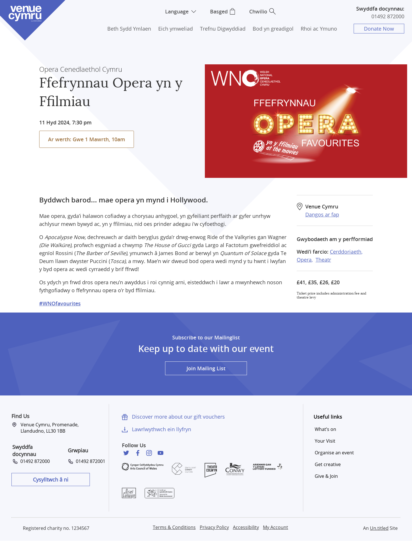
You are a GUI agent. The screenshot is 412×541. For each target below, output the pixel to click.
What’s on (325, 429)
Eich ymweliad (175, 28)
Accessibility (246, 527)
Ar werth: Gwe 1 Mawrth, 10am (86, 139)
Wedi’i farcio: (312, 251)
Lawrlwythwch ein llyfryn (161, 429)
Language (177, 11)
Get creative (328, 464)
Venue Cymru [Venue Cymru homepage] (25, 13)
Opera (304, 259)
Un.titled (379, 528)
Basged (219, 11)
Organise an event (334, 452)
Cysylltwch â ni (50, 479)
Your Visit (325, 441)
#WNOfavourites (60, 303)
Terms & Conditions (174, 527)
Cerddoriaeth (345, 251)
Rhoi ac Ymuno (319, 28)
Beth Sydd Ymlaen (129, 28)
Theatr (323, 259)
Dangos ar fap (322, 214)
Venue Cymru (321, 206)
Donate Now (379, 28)
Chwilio (258, 11)
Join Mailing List (206, 368)
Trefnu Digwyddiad (222, 28)
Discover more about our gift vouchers (178, 416)
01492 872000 (387, 16)
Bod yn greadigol (273, 28)
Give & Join (326, 476)
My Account (275, 527)
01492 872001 (89, 461)
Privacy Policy (214, 527)
